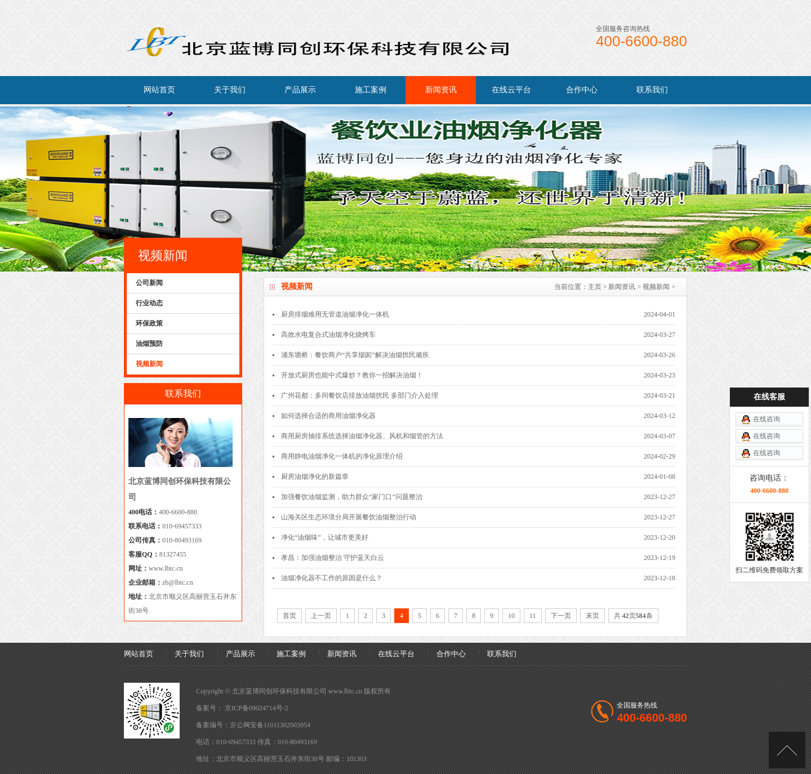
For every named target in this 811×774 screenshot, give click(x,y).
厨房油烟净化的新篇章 (315, 477)
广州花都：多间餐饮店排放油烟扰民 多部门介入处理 (359, 395)
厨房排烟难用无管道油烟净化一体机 (335, 314)
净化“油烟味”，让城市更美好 (324, 537)
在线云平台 (511, 90)
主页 (594, 287)
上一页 (321, 616)
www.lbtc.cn (166, 568)
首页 (289, 616)
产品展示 (300, 90)
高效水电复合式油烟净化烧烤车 (328, 335)
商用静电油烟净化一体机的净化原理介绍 (342, 456)
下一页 (561, 616)
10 (511, 616)
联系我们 (652, 90)
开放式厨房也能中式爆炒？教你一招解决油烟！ (352, 375)
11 (532, 616)
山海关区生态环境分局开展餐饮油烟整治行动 (348, 517)
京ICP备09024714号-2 (256, 708)
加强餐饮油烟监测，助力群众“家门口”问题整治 (351, 497)
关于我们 (230, 90)
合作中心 (582, 90)
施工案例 (370, 90)
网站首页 (159, 90)
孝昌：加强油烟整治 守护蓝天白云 (332, 558)
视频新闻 (656, 287)
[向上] (787, 750)
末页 (592, 616)
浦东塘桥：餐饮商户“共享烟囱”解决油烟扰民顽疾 (355, 355)
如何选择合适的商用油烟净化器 (328, 416)
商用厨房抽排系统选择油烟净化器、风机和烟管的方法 (362, 436)
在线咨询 (766, 419)
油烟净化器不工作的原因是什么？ (331, 578)
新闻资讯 (441, 90)
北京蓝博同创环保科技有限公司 (279, 691)
